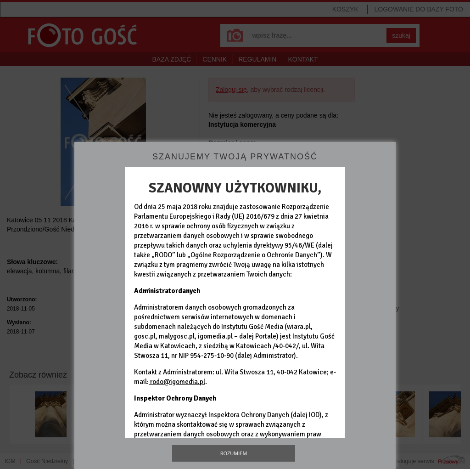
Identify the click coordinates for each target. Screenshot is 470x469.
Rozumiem (233, 453)
